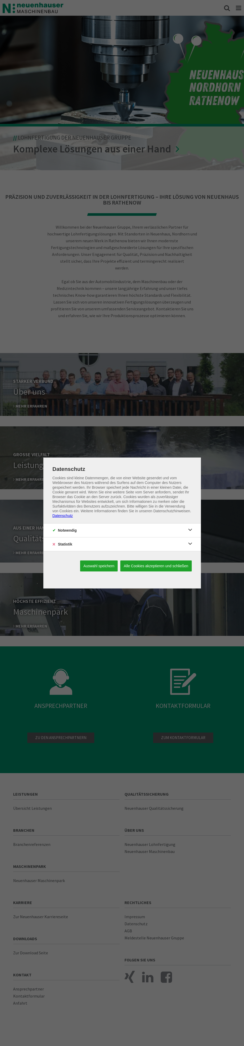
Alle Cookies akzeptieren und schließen (156, 566)
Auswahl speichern (99, 566)
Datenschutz (63, 516)
